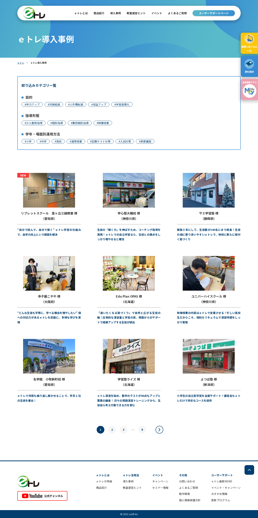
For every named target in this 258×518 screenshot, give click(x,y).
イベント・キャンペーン (226, 488)
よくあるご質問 (177, 13)
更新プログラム (220, 500)
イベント (156, 13)
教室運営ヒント (136, 13)
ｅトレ (20, 62)
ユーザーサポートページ (214, 13)
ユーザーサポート (222, 475)
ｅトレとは (81, 13)
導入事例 (115, 13)
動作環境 (184, 494)
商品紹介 (101, 488)
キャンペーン (160, 481)
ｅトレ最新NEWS (221, 481)
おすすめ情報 (219, 494)
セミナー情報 (160, 488)
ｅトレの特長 (104, 481)
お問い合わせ (187, 481)
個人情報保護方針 (190, 500)
